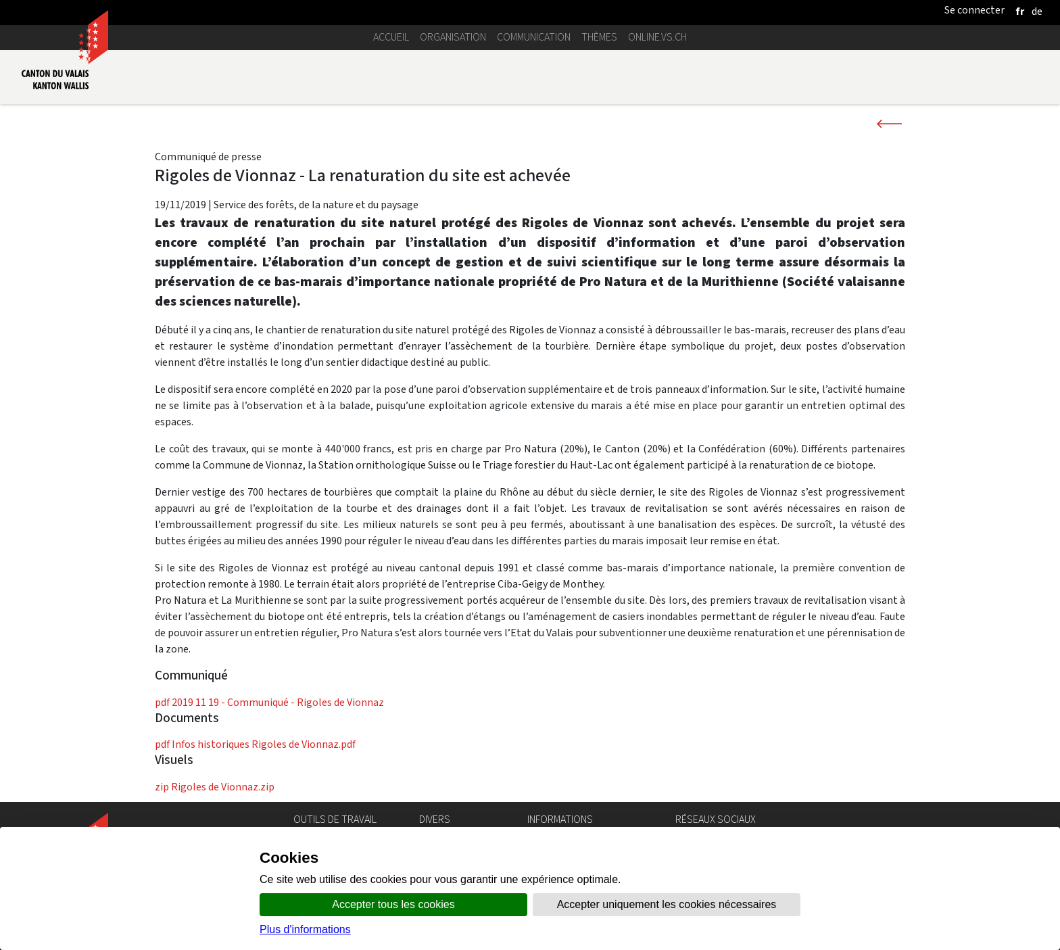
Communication (534, 37)
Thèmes (599, 37)
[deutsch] (1037, 11)
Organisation (453, 37)
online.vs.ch (657, 37)
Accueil (391, 37)
